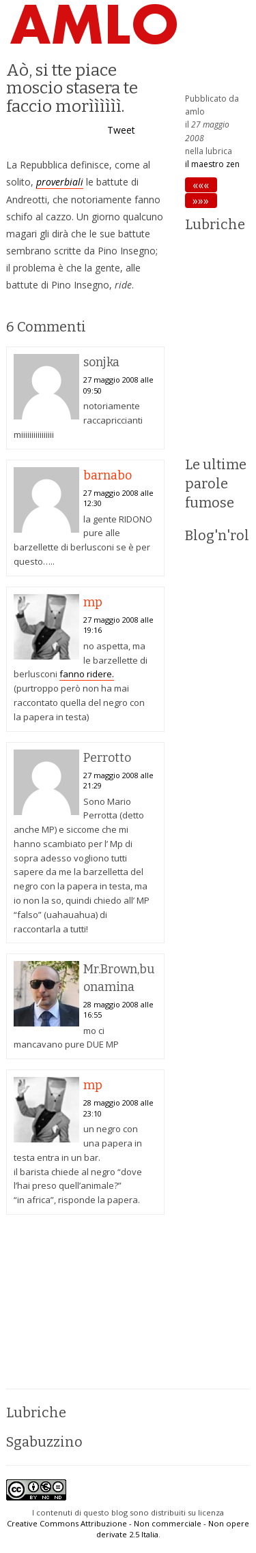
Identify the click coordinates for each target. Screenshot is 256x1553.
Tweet (121, 129)
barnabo (107, 475)
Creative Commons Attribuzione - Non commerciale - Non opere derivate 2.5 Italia (128, 1528)
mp (92, 602)
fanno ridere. (86, 674)
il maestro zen (212, 164)
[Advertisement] (85, 1307)
